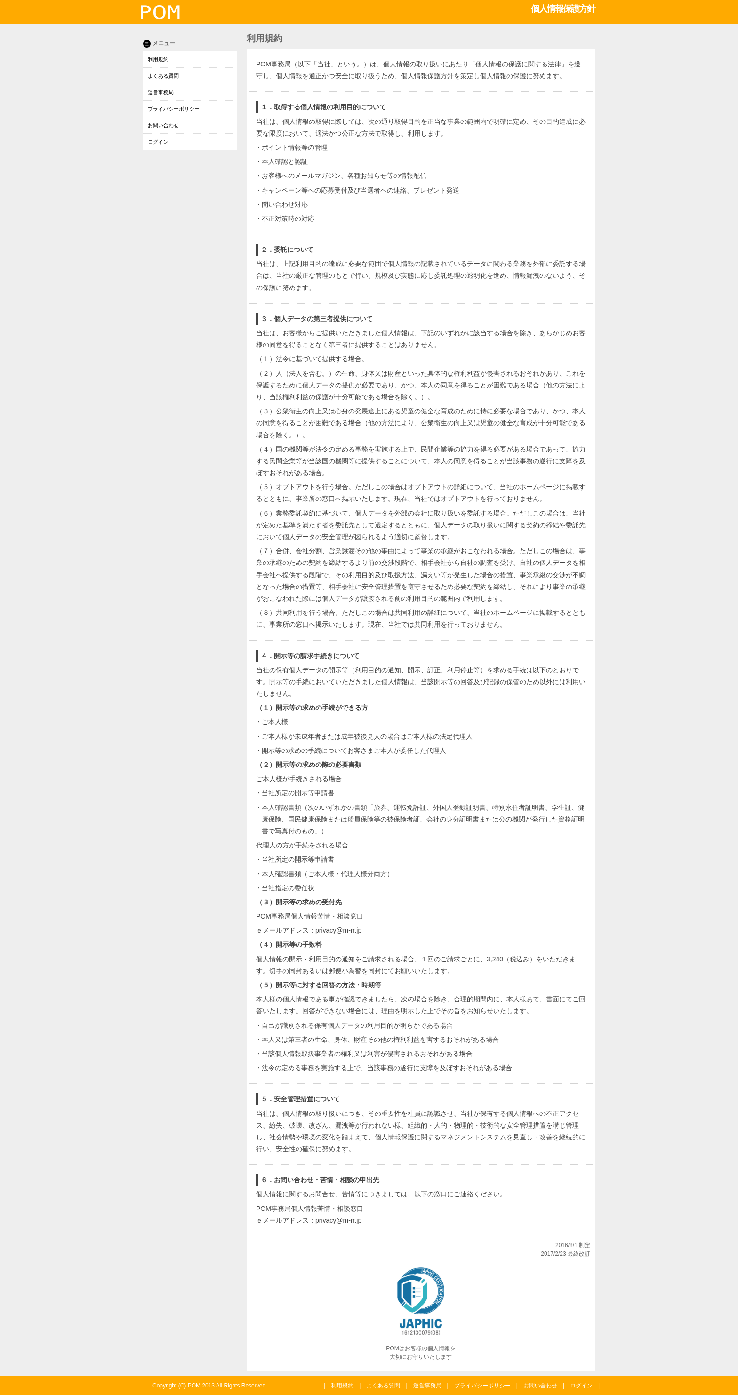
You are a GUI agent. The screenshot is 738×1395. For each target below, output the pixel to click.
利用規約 (158, 59)
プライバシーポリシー (174, 109)
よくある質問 (163, 76)
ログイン (158, 142)
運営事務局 (161, 92)
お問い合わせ (163, 125)
